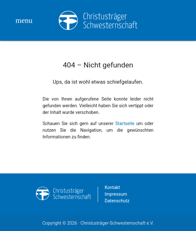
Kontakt (112, 187)
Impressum (116, 194)
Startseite (124, 123)
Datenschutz (117, 200)
